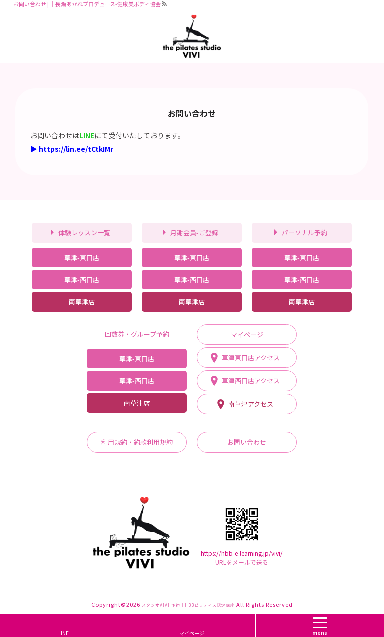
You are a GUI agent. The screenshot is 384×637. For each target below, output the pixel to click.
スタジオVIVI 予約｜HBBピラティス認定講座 (188, 605)
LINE (63, 633)
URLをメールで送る (242, 562)
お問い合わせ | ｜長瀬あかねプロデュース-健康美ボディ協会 (87, 4)
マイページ (192, 633)
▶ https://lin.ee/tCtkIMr (72, 149)
